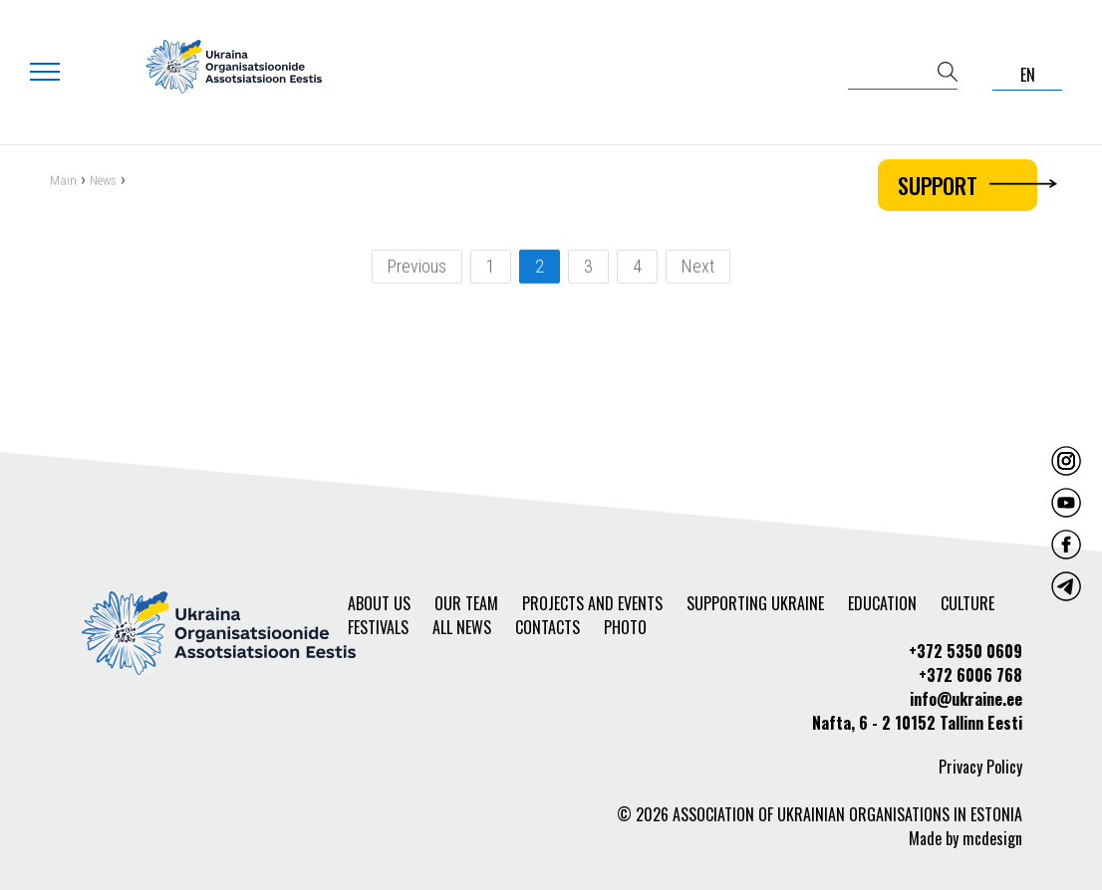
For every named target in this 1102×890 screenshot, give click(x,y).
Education (882, 603)
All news (461, 627)
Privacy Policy (980, 767)
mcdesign (992, 838)
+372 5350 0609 (965, 651)
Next (698, 267)
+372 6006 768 (970, 675)
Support (967, 185)
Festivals (378, 627)
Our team (466, 603)
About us (379, 603)
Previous (417, 267)
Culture (967, 603)
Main (63, 181)
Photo (625, 627)
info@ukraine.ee (966, 699)
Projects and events (592, 603)
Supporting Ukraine (755, 603)
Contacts (547, 627)
